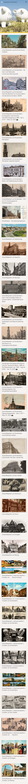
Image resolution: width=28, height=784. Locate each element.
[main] (14, 16)
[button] (2, 2)
